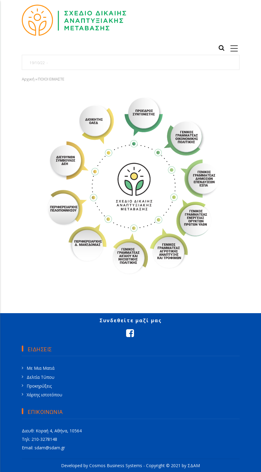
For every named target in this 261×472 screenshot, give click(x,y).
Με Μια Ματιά (40, 368)
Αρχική (28, 79)
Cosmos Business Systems (115, 465)
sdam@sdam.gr (49, 448)
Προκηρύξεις (39, 386)
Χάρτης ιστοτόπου (44, 395)
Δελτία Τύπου (40, 377)
